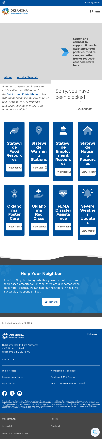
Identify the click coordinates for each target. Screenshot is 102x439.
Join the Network (27, 77)
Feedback (55, 426)
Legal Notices (8, 383)
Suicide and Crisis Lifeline (23, 94)
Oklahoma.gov (9, 418)
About (8, 77)
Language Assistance (12, 377)
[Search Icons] (91, 11)
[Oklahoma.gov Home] (4, 2)
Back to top (93, 334)
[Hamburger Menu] (97, 11)
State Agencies (92, 2)
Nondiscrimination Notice (63, 370)
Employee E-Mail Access (63, 377)
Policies (55, 418)
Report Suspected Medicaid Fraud (68, 383)
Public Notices (9, 370)
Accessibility (8, 426)
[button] (14, 167)
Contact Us (8, 359)
